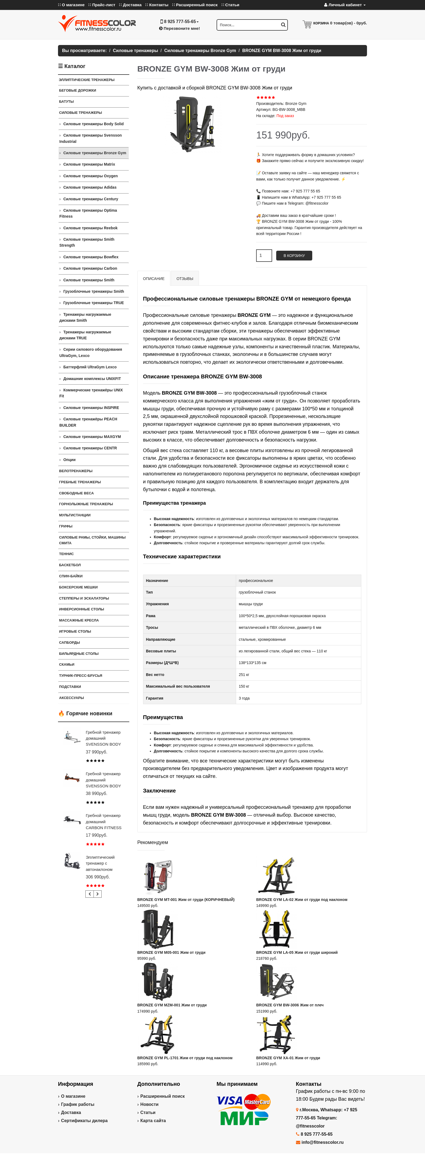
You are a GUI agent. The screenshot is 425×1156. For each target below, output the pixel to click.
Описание (154, 278)
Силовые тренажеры (80, 113)
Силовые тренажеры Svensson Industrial (90, 138)
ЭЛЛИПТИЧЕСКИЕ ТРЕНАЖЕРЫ (87, 80)
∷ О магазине (71, 4)
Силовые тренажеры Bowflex (90, 257)
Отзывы (184, 278)
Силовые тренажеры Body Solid (93, 124)
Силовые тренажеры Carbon (90, 268)
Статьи (148, 1112)
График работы (77, 1104)
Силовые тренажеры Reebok (90, 228)
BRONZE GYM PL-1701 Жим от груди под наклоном (185, 1058)
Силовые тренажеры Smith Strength (86, 242)
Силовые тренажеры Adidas (90, 187)
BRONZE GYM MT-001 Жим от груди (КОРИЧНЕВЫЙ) (186, 899)
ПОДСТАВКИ (70, 687)
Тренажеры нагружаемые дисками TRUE (85, 335)
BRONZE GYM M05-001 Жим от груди (171, 952)
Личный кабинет (345, 4)
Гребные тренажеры (80, 482)
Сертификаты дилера (84, 1120)
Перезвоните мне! (179, 28)
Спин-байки (71, 576)
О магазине (73, 1096)
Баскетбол (70, 565)
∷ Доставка (130, 4)
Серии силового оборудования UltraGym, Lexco (90, 352)
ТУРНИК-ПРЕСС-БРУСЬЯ (80, 676)
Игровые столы (75, 631)
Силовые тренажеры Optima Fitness (88, 213)
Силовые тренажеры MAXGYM (92, 436)
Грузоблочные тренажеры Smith (93, 291)
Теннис (66, 554)
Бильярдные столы (79, 654)
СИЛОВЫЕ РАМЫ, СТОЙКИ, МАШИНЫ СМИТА (92, 540)
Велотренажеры (75, 471)
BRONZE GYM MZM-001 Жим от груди (172, 1005)
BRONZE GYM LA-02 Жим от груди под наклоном (301, 899)
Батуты (66, 101)
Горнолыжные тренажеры (86, 504)
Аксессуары (71, 698)
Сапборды (69, 642)
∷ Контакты (156, 4)
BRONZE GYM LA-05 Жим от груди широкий (297, 952)
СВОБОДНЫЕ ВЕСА (76, 493)
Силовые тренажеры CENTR (90, 448)
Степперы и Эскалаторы (84, 598)
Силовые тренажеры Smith (88, 280)
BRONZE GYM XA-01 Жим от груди (288, 1058)
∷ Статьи (230, 4)
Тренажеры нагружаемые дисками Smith (85, 317)
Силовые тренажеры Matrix (89, 164)
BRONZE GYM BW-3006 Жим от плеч (290, 1005)
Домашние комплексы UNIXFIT (92, 378)
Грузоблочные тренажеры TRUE (93, 303)
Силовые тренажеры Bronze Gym (94, 153)
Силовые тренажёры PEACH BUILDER (88, 422)
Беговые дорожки (77, 90)
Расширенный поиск (162, 1096)
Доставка (71, 1112)
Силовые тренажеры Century (90, 199)
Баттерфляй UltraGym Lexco (90, 367)
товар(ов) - (348, 23)
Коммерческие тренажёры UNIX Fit (91, 393)
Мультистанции (75, 515)
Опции (69, 460)
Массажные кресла (79, 620)
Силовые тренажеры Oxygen (90, 176)
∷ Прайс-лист (101, 4)
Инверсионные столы (81, 609)
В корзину (294, 255)
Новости (149, 1104)
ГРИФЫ (65, 526)
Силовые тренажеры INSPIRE (91, 407)
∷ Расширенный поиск (195, 4)
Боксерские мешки (78, 587)
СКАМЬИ (66, 664)
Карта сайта (153, 1120)
